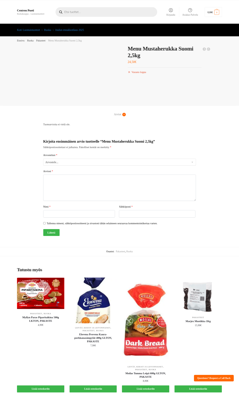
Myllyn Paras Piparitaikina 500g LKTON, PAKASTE (40, 317)
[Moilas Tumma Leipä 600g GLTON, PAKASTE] (145, 317)
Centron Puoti (25, 10)
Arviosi (48, 169)
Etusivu (21, 38)
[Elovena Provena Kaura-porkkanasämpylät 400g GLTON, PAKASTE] (93, 298)
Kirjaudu (170, 12)
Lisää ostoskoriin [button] (41, 386)
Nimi (47, 204)
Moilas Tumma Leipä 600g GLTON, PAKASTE (145, 373)
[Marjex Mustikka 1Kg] (198, 293)
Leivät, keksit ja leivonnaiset (92, 326)
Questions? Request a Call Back (214, 378)
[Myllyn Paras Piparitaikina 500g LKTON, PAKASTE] (40, 291)
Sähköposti (126, 204)
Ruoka (30, 38)
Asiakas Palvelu (190, 12)
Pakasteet (41, 38)
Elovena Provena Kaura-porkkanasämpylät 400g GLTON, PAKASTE (93, 336)
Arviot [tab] (117, 112)
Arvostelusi (50, 153)
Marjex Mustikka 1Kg (198, 319)
